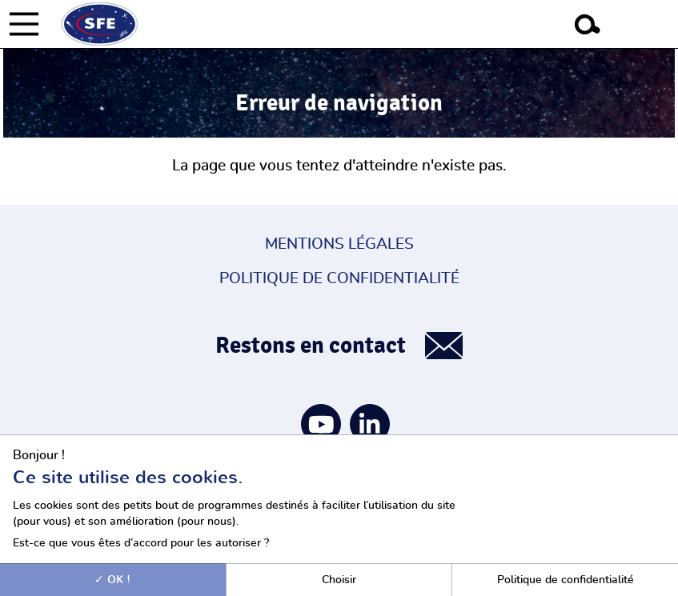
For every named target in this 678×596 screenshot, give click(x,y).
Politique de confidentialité (339, 278)
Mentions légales (339, 244)
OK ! (112, 579)
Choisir (339, 580)
